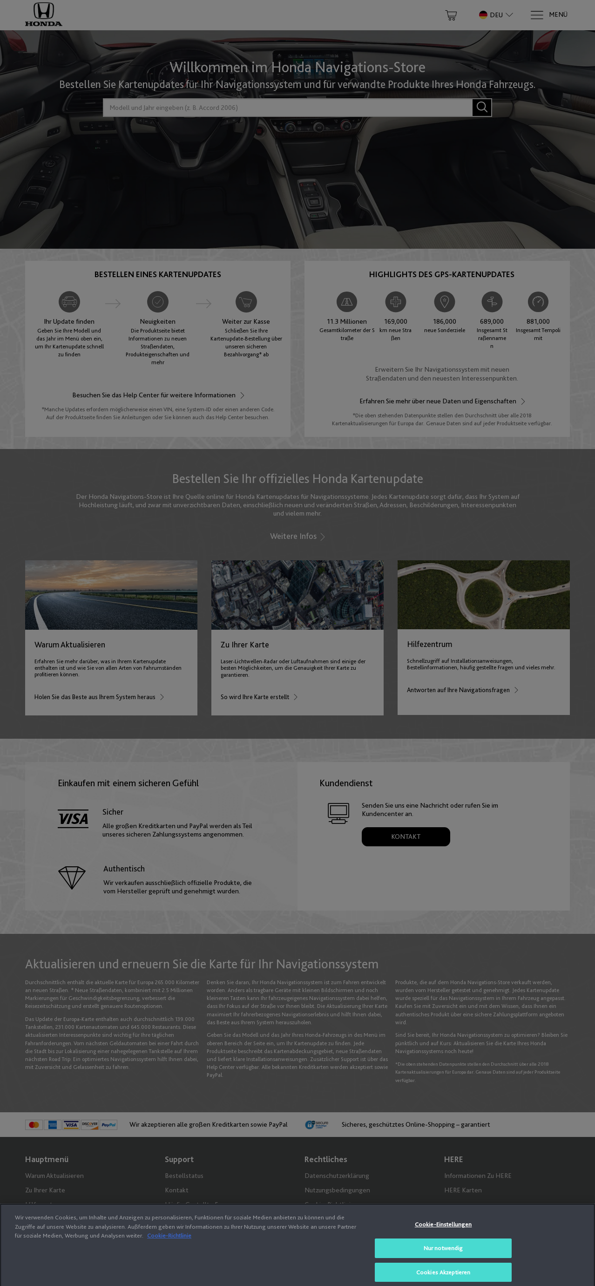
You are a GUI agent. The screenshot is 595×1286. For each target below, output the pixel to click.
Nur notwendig (443, 1264)
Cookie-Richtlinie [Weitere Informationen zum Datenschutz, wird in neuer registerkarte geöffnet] (169, 1252)
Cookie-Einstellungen (443, 1241)
